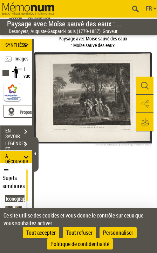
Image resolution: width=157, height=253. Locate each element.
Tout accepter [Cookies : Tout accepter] (41, 232)
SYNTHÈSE (18, 45)
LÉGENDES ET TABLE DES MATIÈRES (18, 145)
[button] (144, 86)
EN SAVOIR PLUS (18, 132)
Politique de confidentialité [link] (79, 244)
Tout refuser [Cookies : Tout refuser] (79, 232)
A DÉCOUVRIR (18, 157)
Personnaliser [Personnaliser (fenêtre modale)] (118, 232)
